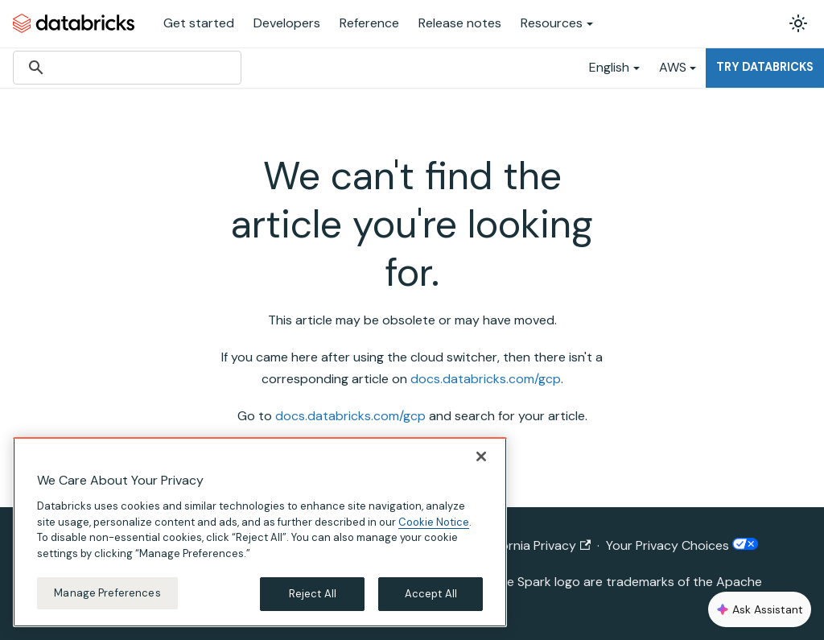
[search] (125, 67)
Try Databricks (765, 67)
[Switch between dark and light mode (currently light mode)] (798, 23)
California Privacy (533, 545)
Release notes (459, 22)
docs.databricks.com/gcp (485, 378)
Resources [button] (552, 22)
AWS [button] (672, 67)
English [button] (609, 67)
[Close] (481, 456)
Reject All (312, 594)
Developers (286, 22)
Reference (369, 22)
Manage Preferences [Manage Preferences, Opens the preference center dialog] (107, 593)
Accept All (431, 594)
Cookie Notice (433, 522)
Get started (198, 22)
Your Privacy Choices (681, 545)
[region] (260, 532)
